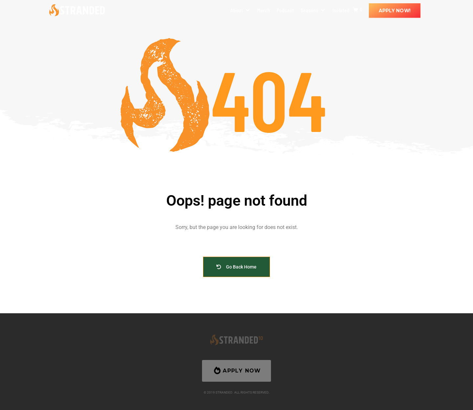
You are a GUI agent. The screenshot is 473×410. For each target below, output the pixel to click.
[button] (240, 10)
